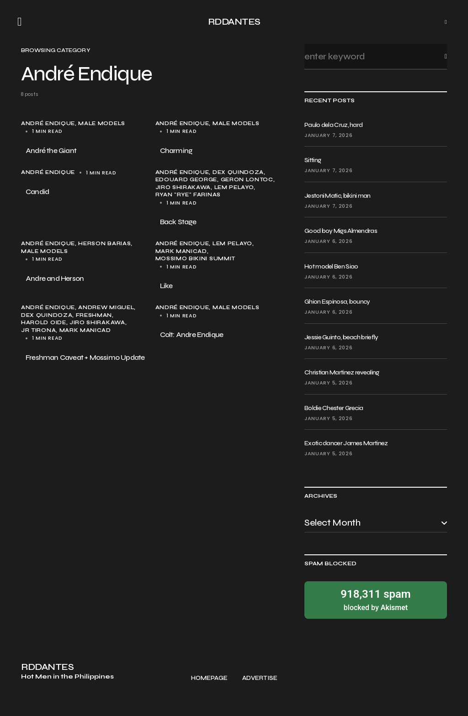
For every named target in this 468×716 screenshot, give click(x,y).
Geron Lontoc (247, 180)
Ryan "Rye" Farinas (188, 195)
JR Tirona (38, 330)
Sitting (312, 160)
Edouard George (186, 180)
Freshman (94, 315)
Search (438, 56)
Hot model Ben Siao (331, 266)
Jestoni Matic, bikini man (337, 196)
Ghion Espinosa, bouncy (337, 301)
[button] (22, 22)
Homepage (209, 678)
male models (101, 123)
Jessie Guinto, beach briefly (341, 337)
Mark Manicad (181, 251)
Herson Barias (104, 244)
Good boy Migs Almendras (340, 231)
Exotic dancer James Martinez (346, 443)
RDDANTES (234, 21)
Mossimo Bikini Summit (195, 259)
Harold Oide (43, 323)
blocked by (375, 599)
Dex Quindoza (238, 172)
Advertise (259, 678)
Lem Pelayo (234, 187)
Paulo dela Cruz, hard (333, 125)
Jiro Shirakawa (183, 187)
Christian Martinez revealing (341, 372)
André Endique (48, 123)
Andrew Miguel (106, 308)
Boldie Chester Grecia (333, 408)
